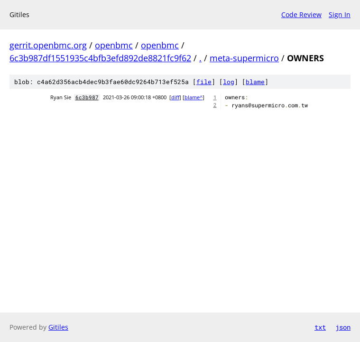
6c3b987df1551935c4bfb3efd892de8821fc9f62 (100, 58)
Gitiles (58, 327)
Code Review (301, 14)
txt (320, 327)
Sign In (340, 14)
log (228, 81)
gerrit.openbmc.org (48, 45)
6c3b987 (87, 97)
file (204, 81)
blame (255, 81)
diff (175, 97)
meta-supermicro (244, 58)
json (343, 327)
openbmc (114, 45)
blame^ (194, 97)
